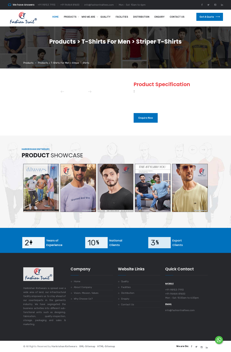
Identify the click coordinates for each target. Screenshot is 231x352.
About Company (83, 287)
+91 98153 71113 (46, 4)
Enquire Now (145, 117)
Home (55, 17)
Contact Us (177, 17)
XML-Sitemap (87, 346)
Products (70, 17)
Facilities (122, 17)
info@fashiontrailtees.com (99, 4)
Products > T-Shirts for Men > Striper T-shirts (63, 62)
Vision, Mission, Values (86, 293)
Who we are (88, 17)
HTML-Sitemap (106, 346)
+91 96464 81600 (69, 4)
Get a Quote (210, 16)
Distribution (141, 17)
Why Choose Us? (83, 298)
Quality (105, 17)
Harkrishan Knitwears (64, 346)
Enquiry (159, 17)
